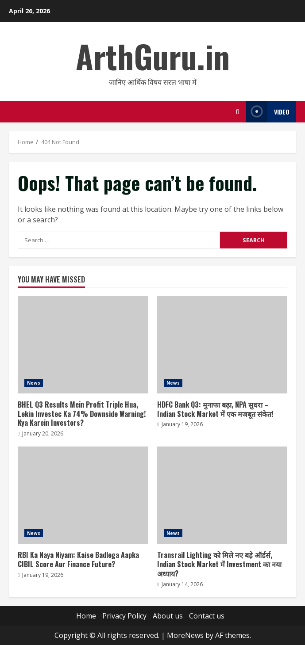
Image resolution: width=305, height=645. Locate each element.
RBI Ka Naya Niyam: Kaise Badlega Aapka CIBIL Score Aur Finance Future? (83, 495)
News (33, 383)
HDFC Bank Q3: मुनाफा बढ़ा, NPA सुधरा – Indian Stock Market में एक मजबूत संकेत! (222, 344)
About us (168, 616)
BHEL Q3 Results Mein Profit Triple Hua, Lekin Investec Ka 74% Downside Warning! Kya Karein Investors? (83, 344)
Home (86, 616)
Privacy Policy (124, 616)
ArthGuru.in (153, 56)
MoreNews (185, 635)
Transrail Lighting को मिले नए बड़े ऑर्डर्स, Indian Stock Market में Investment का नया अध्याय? (222, 495)
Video (268, 111)
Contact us (206, 616)
